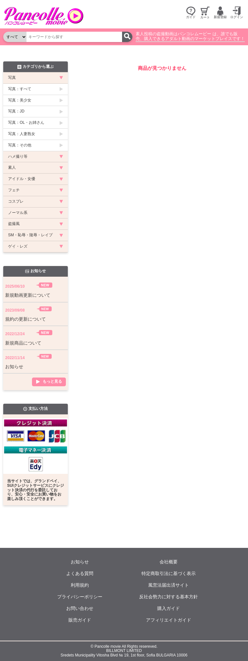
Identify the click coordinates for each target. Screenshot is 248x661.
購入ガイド (168, 608)
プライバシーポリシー (79, 596)
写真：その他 (19, 145)
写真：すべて (19, 89)
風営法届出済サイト (168, 585)
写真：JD (16, 111)
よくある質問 (79, 573)
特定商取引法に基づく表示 (168, 573)
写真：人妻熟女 (21, 134)
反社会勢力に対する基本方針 (168, 596)
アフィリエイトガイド (168, 620)
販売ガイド (79, 620)
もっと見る (52, 381)
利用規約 (80, 585)
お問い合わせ (79, 608)
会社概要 (169, 561)
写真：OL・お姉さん (26, 122)
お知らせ (80, 561)
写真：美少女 (19, 100)
